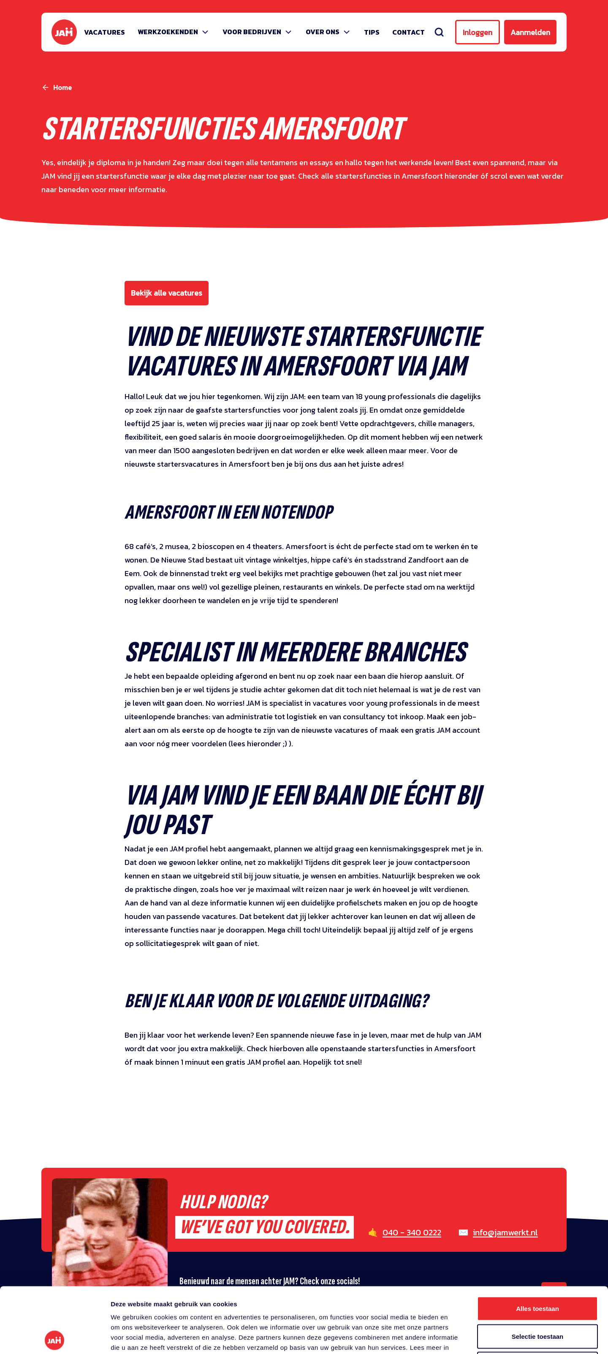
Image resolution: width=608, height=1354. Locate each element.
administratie (249, 716)
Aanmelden (530, 32)
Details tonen (456, 1337)
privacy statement (156, 1292)
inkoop (411, 716)
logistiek (302, 716)
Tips (372, 32)
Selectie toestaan (538, 1271)
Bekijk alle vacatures (166, 293)
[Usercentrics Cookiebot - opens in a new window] (55, 1337)
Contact (408, 32)
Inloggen (477, 32)
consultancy (364, 716)
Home (62, 87)
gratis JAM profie (254, 1062)
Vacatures (104, 32)
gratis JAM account (447, 730)
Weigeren (537, 1298)
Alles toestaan (537, 1243)
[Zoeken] (439, 32)
